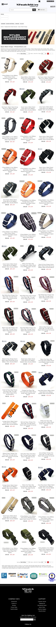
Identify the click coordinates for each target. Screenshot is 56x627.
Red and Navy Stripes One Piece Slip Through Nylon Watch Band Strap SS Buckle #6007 (28, 424)
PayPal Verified (14, 609)
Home (2, 26)
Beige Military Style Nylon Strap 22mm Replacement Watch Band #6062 (28, 78)
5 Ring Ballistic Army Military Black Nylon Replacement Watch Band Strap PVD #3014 (46, 550)
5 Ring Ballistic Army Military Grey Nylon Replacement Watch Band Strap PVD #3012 (28, 517)
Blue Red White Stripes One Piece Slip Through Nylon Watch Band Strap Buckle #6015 (28, 330)
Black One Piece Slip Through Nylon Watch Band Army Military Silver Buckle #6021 (28, 266)
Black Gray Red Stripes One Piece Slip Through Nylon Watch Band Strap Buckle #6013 (10, 330)
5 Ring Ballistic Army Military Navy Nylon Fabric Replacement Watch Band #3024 (46, 202)
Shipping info (42, 603)
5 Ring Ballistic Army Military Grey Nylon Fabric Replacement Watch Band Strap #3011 (46, 519)
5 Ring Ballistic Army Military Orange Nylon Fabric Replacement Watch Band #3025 (28, 202)
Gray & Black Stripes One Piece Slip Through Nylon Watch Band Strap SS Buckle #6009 (46, 455)
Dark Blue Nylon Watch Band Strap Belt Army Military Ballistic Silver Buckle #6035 (46, 486)
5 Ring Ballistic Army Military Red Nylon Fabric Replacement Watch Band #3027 (28, 171)
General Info (14, 601)
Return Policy (42, 607)
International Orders (42, 605)
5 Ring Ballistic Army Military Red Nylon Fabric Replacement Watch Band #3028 (28, 138)
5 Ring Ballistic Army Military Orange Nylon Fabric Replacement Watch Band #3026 (10, 170)
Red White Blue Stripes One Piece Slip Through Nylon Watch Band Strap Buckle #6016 (10, 297)
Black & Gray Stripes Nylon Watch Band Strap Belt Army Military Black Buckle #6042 (46, 266)
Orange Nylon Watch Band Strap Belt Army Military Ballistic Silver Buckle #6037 (10, 486)
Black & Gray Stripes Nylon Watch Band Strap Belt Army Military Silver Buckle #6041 (10, 360)
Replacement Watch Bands (11, 26)
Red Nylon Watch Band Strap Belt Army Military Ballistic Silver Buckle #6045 (46, 78)
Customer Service (42, 601)
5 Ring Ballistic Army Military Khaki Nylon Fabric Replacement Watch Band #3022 (10, 78)
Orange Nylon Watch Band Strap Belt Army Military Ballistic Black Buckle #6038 (10, 423)
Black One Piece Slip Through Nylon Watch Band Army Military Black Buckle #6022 (46, 361)
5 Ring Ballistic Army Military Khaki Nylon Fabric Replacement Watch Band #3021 (46, 233)
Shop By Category (42, 609)
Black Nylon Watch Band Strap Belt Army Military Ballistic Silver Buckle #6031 (46, 138)
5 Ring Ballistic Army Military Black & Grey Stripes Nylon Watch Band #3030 (10, 138)
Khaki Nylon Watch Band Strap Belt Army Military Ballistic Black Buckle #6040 (28, 360)
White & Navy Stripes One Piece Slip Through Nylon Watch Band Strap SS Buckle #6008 (10, 456)
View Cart (42, 9)
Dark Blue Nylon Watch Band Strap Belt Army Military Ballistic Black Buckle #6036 (46, 392)
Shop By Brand (42, 611)
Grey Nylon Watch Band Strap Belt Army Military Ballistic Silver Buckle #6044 (46, 108)
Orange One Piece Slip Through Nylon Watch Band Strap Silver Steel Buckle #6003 (28, 392)
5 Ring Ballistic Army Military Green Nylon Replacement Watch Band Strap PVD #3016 (10, 550)
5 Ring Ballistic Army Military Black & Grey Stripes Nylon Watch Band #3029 (28, 236)
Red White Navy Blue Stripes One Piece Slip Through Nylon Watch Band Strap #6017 (28, 298)
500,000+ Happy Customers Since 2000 (10, 1)
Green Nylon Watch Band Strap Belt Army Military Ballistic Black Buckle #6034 (28, 108)
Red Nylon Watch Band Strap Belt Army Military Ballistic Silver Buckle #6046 (10, 108)
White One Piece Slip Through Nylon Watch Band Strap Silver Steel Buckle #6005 (46, 423)
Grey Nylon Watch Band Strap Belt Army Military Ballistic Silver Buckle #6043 (10, 201)
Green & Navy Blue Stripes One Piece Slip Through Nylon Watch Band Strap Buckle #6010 (9, 392)
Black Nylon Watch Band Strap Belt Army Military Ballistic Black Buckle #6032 (46, 169)
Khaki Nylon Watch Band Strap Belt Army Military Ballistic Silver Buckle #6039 (10, 517)
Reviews (14, 605)
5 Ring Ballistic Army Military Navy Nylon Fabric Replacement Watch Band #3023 (10, 234)
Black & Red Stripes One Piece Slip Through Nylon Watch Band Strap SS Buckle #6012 (46, 329)
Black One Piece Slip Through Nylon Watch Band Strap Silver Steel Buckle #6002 (28, 487)
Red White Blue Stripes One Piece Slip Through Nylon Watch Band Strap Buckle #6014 (46, 297)
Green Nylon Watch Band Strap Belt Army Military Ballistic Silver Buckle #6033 (10, 265)
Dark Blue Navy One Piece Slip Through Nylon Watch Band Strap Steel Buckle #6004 (28, 456)
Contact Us (13, 603)
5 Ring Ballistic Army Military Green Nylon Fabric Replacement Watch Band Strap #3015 (28, 551)
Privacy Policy (14, 607)
